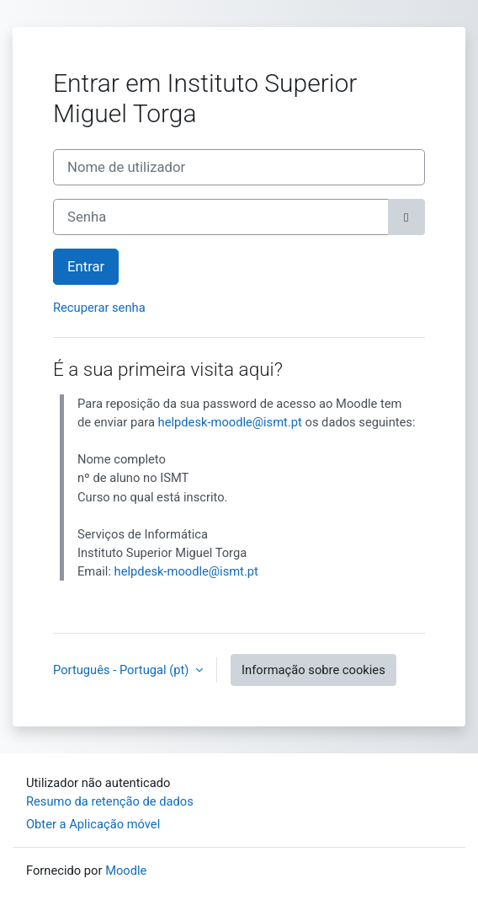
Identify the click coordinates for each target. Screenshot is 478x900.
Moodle (125, 870)
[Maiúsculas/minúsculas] (406, 217)
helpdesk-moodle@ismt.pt (230, 422)
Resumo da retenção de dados (110, 801)
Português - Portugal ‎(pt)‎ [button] (122, 670)
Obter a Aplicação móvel (93, 824)
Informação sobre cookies (313, 670)
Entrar (85, 267)
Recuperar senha (99, 307)
